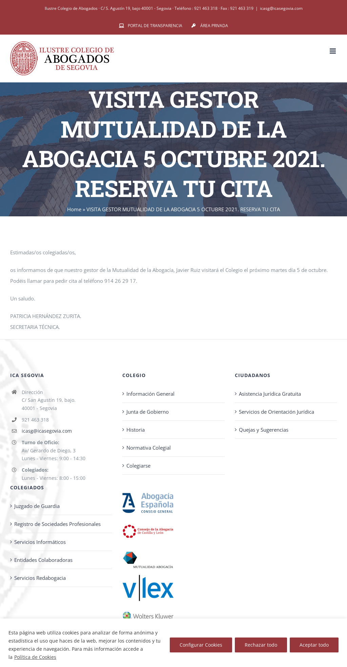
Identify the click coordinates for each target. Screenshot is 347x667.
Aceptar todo (314, 645)
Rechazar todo (261, 645)
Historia (135, 429)
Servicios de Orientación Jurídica (276, 411)
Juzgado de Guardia (37, 506)
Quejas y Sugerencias (263, 429)
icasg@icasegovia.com (281, 8)
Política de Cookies (35, 657)
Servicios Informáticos (40, 541)
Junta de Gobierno (147, 411)
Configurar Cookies (201, 645)
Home (74, 209)
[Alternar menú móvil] (333, 51)
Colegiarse (138, 465)
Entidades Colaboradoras (43, 559)
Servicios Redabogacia (40, 577)
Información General (150, 393)
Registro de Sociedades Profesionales (57, 524)
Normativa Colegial (148, 447)
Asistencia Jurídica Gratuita (270, 393)
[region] (173, 643)
